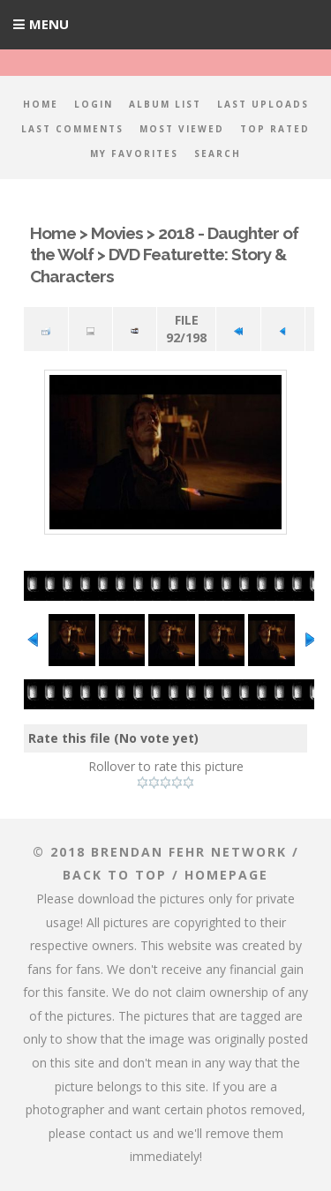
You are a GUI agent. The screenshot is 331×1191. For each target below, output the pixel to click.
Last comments (72, 129)
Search (217, 153)
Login (93, 104)
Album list (165, 104)
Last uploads (263, 104)
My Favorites (134, 153)
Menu (49, 24)
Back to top (115, 874)
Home (40, 104)
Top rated (275, 129)
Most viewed (181, 129)
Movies (117, 233)
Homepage (226, 874)
